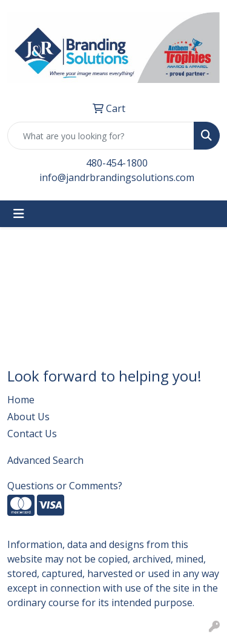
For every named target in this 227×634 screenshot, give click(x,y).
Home (21, 399)
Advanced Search (45, 460)
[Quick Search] (100, 136)
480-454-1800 (117, 163)
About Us (28, 416)
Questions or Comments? (64, 485)
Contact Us (32, 433)
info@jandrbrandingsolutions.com (116, 177)
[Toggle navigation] (18, 213)
